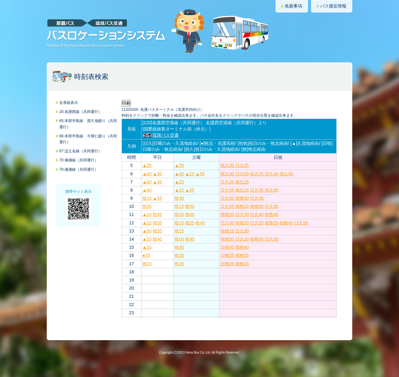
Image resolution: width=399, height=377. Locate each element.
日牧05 (227, 263)
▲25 (189, 173)
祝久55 (286, 173)
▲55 (199, 173)
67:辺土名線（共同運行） (80, 151)
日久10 (242, 239)
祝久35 (227, 165)
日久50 (271, 206)
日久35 (242, 165)
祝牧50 (257, 206)
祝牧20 (227, 214)
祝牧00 (227, 239)
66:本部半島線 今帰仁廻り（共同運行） (88, 139)
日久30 (257, 190)
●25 (146, 255)
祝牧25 (271, 222)
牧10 (179, 222)
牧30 (179, 198)
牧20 (179, 214)
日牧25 (227, 255)
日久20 (227, 181)
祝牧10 (242, 222)
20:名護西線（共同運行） (80, 112)
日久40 (271, 173)
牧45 (157, 214)
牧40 (157, 239)
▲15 (179, 190)
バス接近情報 (333, 5)
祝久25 (257, 173)
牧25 (190, 222)
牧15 (147, 198)
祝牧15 (242, 206)
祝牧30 (242, 198)
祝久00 (227, 173)
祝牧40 (242, 247)
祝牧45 (271, 214)
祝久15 (242, 190)
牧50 (190, 206)
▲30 (157, 173)
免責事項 (293, 5)
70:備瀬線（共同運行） (78, 160)
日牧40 (227, 247)
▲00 (146, 173)
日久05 (227, 190)
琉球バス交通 (160, 135)
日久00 (242, 173)
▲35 (146, 165)
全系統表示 (68, 102)
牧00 (179, 239)
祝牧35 (242, 255)
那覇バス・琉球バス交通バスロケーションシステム (106, 33)
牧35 (147, 206)
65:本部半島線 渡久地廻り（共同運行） (88, 124)
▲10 (146, 214)
